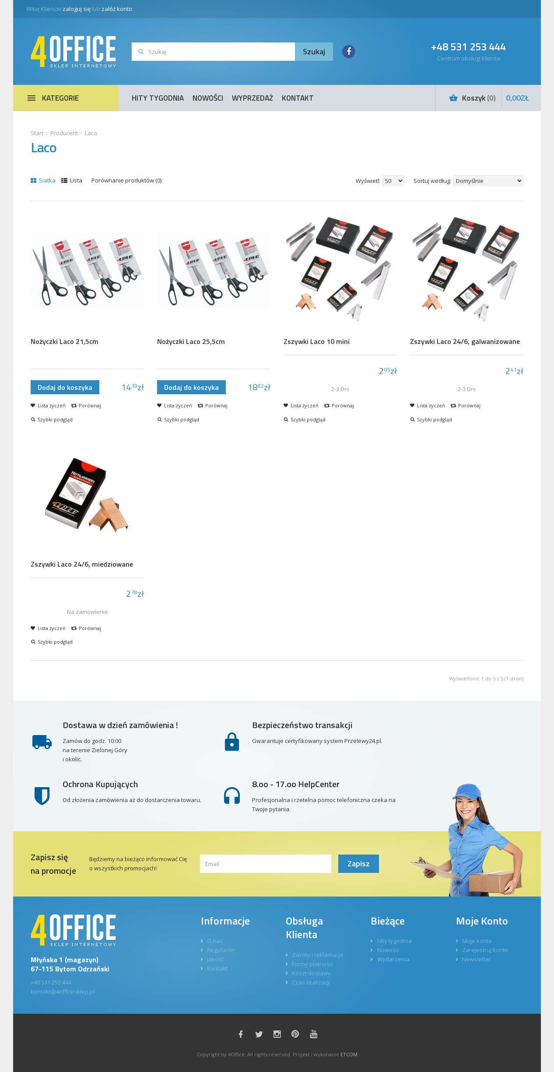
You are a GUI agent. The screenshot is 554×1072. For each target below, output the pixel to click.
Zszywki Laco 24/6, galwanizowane (465, 341)
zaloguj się (77, 9)
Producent (64, 133)
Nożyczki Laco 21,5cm (64, 341)
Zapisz (358, 863)
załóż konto (117, 9)
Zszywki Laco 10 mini (317, 341)
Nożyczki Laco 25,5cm (191, 341)
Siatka (43, 180)
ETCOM (349, 1054)
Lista (71, 180)
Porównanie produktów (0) (126, 180)
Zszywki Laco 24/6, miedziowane (82, 564)
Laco (91, 133)
